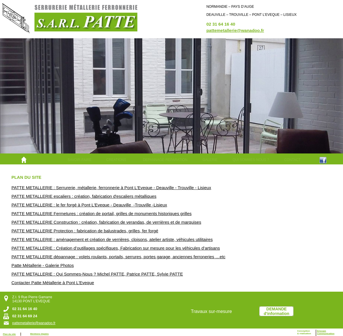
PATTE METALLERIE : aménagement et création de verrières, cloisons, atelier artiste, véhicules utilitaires (112, 239)
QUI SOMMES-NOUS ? (251, 160)
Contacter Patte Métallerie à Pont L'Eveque (53, 282)
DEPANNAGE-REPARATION (165, 160)
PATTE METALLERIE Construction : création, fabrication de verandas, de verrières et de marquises (106, 222)
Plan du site (9, 334)
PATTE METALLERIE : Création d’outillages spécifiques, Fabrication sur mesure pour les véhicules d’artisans (116, 248)
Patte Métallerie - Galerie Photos (43, 265)
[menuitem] (79, 160)
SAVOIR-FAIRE (80, 160)
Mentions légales (39, 334)
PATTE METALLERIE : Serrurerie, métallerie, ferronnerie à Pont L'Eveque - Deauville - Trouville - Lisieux (111, 187)
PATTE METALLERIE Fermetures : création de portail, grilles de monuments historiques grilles (102, 213)
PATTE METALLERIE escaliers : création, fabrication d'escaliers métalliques (84, 196)
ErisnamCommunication (325, 332)
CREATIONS (116, 160)
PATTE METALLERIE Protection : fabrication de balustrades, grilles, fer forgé (85, 230)
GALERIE (210, 160)
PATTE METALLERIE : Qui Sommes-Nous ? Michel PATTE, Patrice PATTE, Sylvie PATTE (97, 274)
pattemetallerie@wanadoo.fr (235, 30)
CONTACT (292, 160)
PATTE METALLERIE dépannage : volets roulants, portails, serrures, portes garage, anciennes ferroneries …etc (119, 256)
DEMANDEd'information (276, 311)
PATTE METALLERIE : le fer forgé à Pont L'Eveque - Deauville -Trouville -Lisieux (89, 204)
